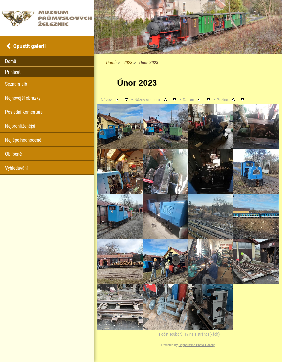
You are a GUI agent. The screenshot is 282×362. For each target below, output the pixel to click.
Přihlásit (13, 72)
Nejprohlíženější (20, 126)
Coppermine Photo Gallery (197, 345)
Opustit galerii (29, 46)
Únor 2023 (148, 62)
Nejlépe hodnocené (23, 140)
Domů (111, 62)
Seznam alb (16, 84)
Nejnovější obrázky (23, 98)
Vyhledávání (16, 168)
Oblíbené (13, 154)
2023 (127, 62)
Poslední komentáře (24, 112)
